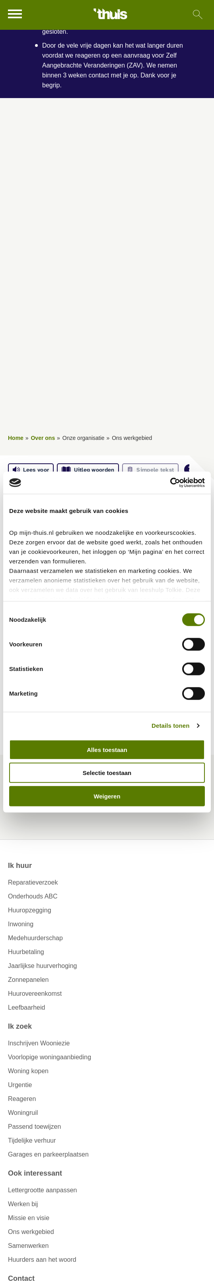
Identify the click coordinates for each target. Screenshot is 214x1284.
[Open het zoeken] (197, 14)
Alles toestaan (107, 749)
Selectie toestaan (107, 772)
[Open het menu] (16, 14)
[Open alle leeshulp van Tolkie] (189, 469)
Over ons (43, 438)
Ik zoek (20, 1026)
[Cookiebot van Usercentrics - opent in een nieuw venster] (170, 483)
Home (15, 438)
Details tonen (170, 725)
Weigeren (106, 795)
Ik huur (20, 865)
